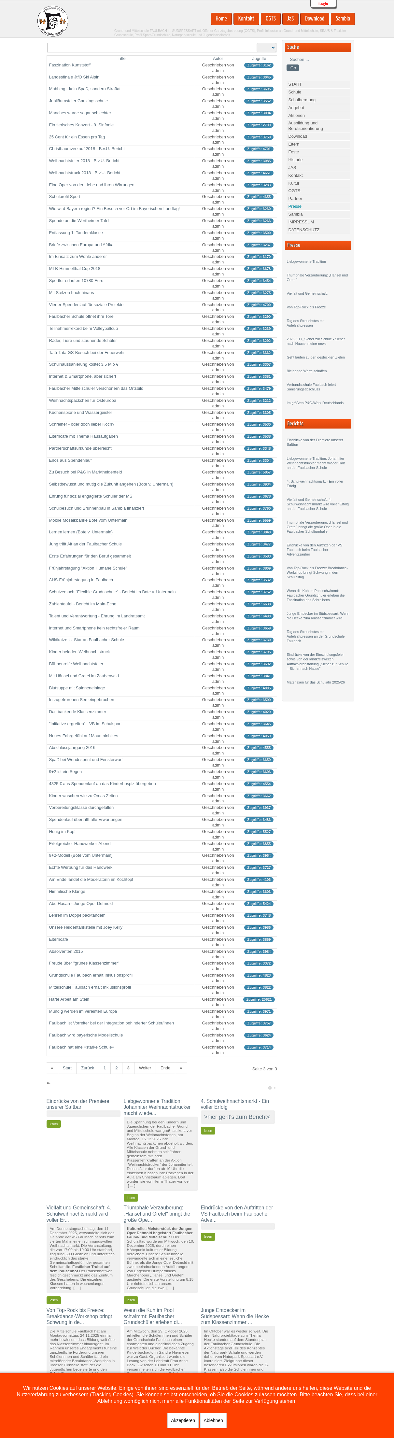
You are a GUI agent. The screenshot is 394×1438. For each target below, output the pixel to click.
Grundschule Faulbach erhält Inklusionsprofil (91, 975)
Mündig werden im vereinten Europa (83, 1011)
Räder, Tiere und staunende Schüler (83, 340)
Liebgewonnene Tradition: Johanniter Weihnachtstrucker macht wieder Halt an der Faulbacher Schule (316, 463)
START (295, 84)
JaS (290, 19)
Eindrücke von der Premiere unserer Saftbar (78, 1104)
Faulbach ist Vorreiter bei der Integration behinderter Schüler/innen (111, 1023)
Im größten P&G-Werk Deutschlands (315, 403)
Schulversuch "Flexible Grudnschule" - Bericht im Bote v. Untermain (112, 591)
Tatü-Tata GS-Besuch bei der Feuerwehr (87, 352)
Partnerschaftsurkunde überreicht (80, 448)
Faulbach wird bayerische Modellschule (86, 1035)
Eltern (293, 144)
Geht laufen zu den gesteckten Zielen (316, 357)
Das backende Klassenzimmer (77, 711)
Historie (295, 159)
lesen (54, 1124)
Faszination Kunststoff (70, 65)
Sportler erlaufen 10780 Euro (76, 280)
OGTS (271, 19)
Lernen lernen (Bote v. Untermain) (81, 531)
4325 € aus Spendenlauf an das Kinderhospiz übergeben (102, 783)
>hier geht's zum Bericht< (237, 1117)
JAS (292, 167)
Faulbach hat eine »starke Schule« (82, 1047)
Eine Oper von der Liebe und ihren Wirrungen (91, 184)
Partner (295, 198)
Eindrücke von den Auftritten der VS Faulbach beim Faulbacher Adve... (237, 1213)
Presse (294, 206)
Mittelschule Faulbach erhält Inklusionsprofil (90, 987)
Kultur (293, 183)
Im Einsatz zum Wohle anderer (78, 256)
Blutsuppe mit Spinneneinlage (77, 687)
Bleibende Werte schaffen (307, 371)
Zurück (87, 1067)
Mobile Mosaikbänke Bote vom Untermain (88, 520)
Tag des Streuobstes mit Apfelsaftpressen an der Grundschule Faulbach (316, 636)
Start (67, 1067)
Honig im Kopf (62, 831)
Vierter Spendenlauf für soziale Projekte (86, 304)
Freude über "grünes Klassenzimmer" (84, 963)
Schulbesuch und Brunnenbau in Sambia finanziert (96, 508)
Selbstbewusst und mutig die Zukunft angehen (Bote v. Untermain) (111, 484)
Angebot (296, 107)
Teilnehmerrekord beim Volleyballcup (83, 328)
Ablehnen (213, 1420)
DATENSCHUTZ (303, 229)
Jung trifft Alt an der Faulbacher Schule (85, 544)
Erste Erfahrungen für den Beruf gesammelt (90, 556)
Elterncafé (58, 939)
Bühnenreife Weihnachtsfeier (76, 663)
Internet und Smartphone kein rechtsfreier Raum (94, 628)
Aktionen (296, 115)
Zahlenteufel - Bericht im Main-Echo (83, 603)
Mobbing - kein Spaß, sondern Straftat (85, 88)
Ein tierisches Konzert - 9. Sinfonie (81, 124)
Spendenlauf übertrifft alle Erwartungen (85, 819)
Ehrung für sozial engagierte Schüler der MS (91, 496)
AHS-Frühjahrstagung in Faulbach (81, 579)
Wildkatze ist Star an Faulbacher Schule (86, 639)
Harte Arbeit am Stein (69, 999)
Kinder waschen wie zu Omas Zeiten (83, 795)
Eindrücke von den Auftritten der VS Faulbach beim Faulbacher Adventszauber (314, 549)
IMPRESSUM (301, 221)
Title (122, 58)
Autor (218, 58)
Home (221, 19)
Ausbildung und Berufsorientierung (305, 125)
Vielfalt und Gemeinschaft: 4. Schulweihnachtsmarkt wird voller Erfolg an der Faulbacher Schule (318, 504)
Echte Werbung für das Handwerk (81, 867)
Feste (293, 151)
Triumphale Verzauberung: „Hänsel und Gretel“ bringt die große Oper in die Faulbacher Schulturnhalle (317, 526)
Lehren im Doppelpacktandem (77, 915)
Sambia (343, 19)
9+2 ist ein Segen (65, 771)
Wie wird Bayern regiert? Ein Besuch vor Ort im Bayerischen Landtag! (114, 208)
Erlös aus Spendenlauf (70, 460)
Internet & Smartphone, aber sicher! (82, 376)
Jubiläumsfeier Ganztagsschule (78, 100)
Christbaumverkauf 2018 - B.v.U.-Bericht (87, 148)
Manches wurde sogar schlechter (80, 112)
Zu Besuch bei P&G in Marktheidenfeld (85, 472)
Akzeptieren (183, 1420)
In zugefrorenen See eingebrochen (81, 699)
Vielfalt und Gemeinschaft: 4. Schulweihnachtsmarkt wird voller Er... (79, 1213)
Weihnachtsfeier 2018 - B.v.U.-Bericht (84, 160)
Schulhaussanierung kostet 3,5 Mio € (84, 364)
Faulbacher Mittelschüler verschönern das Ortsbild (96, 388)
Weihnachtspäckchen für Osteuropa (82, 400)
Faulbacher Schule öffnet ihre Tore (81, 316)
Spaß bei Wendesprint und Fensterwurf (86, 759)
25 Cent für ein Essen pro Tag (77, 136)
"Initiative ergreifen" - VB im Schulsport (85, 723)
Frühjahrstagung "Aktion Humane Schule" (88, 568)
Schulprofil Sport (64, 196)
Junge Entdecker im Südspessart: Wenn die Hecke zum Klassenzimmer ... (235, 1316)
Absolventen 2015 (66, 951)
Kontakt (246, 19)
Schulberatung (302, 99)
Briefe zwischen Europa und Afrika (81, 244)
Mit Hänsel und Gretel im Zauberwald (84, 675)
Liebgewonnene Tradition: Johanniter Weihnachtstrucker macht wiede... (157, 1107)
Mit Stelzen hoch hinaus (71, 292)
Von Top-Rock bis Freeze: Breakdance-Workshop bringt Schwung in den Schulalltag (317, 572)
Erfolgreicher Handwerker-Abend (80, 843)
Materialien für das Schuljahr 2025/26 (316, 682)
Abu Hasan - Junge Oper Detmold (81, 903)
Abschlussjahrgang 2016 (72, 747)
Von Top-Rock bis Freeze (306, 307)
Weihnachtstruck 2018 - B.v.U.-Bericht (84, 172)
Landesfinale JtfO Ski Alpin (74, 77)
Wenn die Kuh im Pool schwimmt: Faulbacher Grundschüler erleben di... (153, 1316)
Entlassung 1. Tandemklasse (76, 232)
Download (314, 19)
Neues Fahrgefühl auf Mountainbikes (83, 735)
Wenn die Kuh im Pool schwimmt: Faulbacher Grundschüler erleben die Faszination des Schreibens (316, 595)
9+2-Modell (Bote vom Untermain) (81, 855)
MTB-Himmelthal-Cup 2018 (75, 268)
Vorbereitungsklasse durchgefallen (81, 807)
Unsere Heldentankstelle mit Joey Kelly (85, 927)
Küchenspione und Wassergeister (80, 412)
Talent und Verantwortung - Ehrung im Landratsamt (97, 615)
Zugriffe (259, 58)
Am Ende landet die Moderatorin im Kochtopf (91, 879)
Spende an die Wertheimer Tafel (79, 220)
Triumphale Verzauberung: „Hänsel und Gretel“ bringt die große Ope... (157, 1213)
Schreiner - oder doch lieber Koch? (82, 424)
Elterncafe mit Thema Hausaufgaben (83, 436)
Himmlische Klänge (67, 891)
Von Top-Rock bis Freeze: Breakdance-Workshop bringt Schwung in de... (79, 1316)
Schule (294, 92)
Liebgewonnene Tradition (306, 261)
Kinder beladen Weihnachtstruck (79, 651)
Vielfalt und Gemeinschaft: (307, 293)
